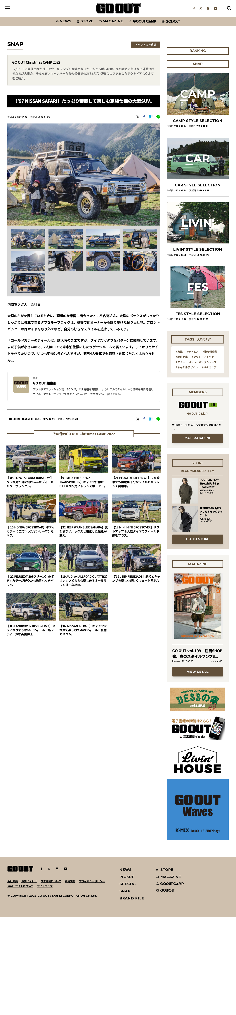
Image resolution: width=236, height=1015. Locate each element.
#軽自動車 (182, 455)
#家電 (179, 449)
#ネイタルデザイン (187, 465)
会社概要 (12, 979)
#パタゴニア (209, 465)
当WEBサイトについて (20, 984)
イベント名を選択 (145, 45)
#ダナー (180, 460)
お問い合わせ (29, 979)
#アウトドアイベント (204, 455)
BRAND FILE (131, 996)
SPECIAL (128, 982)
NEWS (125, 968)
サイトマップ (45, 984)
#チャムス (193, 449)
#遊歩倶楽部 (210, 449)
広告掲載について (51, 979)
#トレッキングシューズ (202, 460)
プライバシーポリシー (92, 979)
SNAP (125, 989)
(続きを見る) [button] (114, 394)
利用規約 (70, 979)
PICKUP (127, 975)
